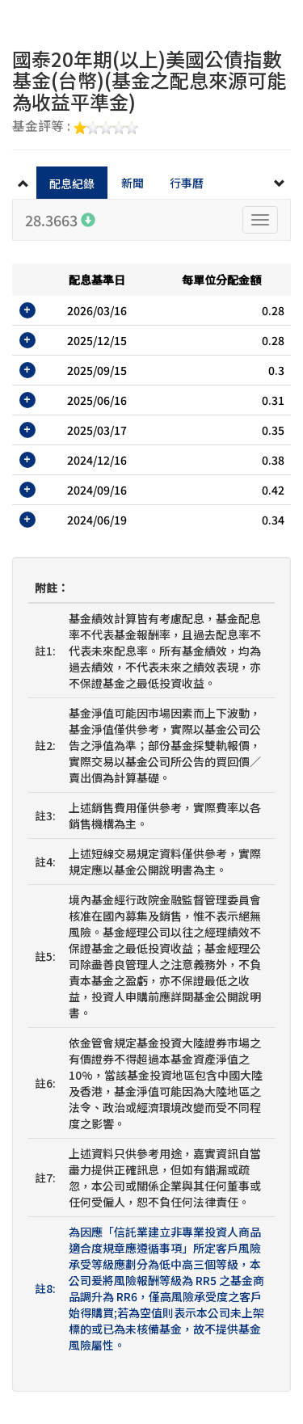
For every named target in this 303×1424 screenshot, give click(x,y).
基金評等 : (75, 127)
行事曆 (187, 183)
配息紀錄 (72, 183)
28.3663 (60, 219)
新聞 (132, 183)
